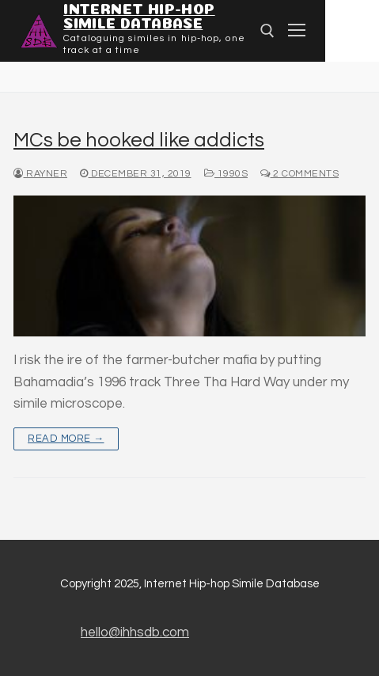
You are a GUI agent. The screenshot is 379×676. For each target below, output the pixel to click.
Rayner (40, 174)
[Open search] (267, 31)
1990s (226, 174)
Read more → (66, 438)
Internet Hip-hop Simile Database (138, 14)
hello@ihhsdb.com (135, 632)
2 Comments (299, 174)
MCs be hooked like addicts (138, 140)
